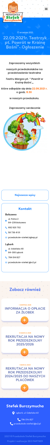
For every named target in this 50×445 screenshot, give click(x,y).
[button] (46, 9)
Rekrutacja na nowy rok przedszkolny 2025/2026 (25, 340)
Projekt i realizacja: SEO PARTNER (25, 441)
